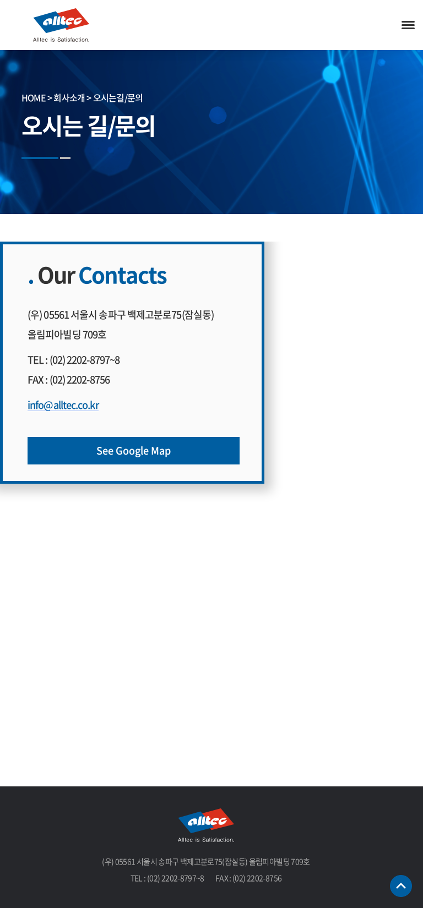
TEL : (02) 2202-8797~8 (74, 359)
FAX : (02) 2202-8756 (69, 379)
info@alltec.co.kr (63, 404)
